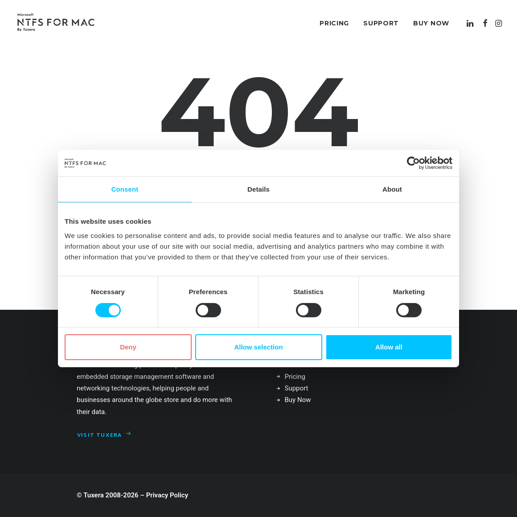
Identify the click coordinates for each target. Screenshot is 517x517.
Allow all (388, 347)
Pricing (334, 23)
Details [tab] (258, 189)
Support (381, 23)
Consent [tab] (125, 189)
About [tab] (392, 189)
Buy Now (431, 23)
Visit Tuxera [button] (104, 435)
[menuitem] (334, 23)
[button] (470, 23)
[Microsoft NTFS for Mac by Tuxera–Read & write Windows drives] (56, 23)
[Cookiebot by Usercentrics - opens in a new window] (413, 163)
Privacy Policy (167, 495)
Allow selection (258, 347)
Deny (128, 347)
